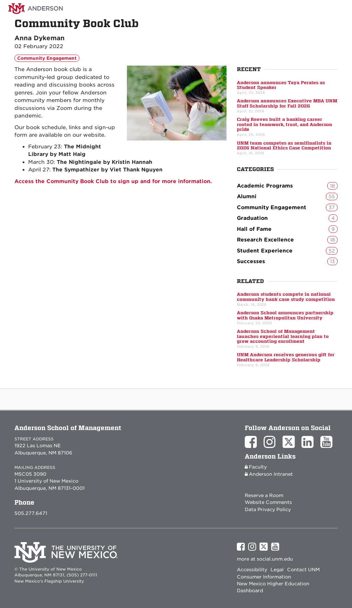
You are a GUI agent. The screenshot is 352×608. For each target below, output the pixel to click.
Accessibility (252, 569)
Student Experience (287, 251)
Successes (287, 261)
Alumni (287, 196)
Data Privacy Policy (268, 509)
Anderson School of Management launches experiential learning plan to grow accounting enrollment (283, 336)
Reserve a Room (264, 495)
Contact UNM (303, 569)
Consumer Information (264, 576)
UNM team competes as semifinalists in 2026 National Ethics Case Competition (284, 145)
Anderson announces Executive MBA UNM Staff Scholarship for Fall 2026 (287, 103)
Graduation (287, 218)
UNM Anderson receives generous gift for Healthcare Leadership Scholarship (285, 357)
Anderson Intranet (269, 474)
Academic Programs (287, 186)
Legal (277, 569)
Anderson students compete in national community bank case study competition (286, 297)
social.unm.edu (275, 559)
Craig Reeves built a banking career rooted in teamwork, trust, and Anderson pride (284, 124)
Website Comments (268, 502)
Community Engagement (47, 58)
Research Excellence (287, 240)
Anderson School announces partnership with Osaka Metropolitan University (285, 315)
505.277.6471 (30, 513)
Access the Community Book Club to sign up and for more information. (113, 181)
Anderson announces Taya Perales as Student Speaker (281, 85)
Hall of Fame (287, 229)
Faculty (256, 467)
